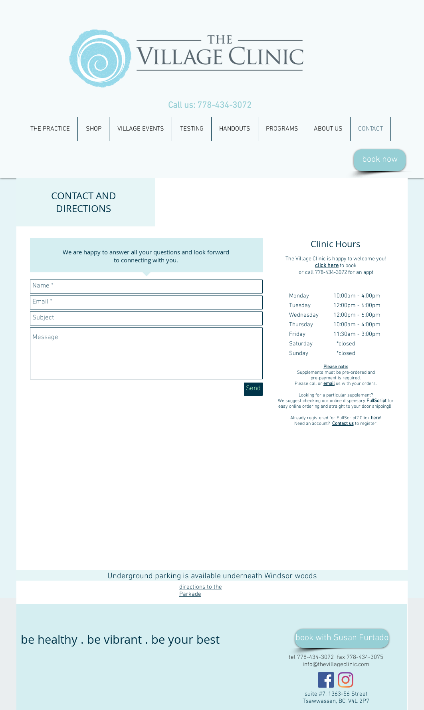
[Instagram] (345, 680)
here (375, 418)
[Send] (253, 389)
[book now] (380, 160)
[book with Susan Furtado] (342, 638)
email (329, 384)
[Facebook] (326, 680)
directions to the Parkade (200, 590)
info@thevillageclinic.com (336, 664)
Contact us (343, 423)
